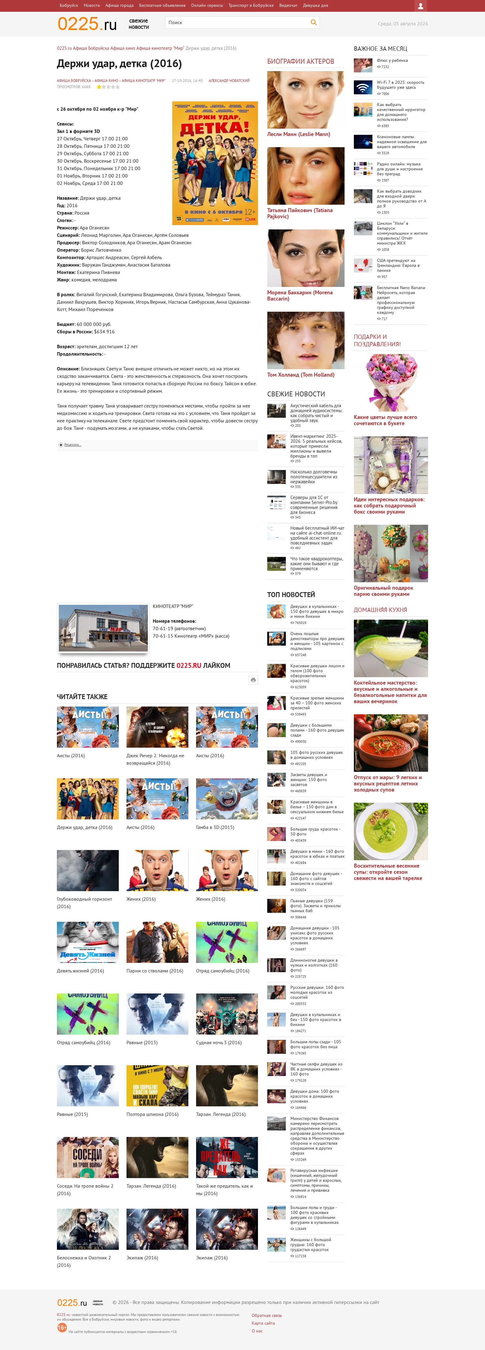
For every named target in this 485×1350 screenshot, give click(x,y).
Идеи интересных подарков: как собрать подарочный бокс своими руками (389, 506)
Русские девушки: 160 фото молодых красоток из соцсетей (317, 992)
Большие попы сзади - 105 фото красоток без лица (315, 1045)
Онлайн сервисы (207, 5)
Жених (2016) (141, 899)
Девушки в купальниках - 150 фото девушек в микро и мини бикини (317, 611)
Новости (92, 5)
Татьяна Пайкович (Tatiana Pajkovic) (300, 213)
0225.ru (63, 1315)
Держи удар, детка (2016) (84, 828)
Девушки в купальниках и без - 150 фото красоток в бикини (315, 1019)
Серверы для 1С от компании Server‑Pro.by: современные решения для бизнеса (314, 505)
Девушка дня (315, 5)
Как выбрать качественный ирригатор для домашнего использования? (401, 112)
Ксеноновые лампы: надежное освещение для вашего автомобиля (402, 142)
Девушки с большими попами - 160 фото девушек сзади (317, 730)
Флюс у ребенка (392, 60)
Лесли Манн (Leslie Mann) (298, 134)
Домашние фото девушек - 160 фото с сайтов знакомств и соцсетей (316, 878)
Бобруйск (69, 5)
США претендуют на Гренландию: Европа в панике (398, 265)
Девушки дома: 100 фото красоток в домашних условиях (314, 1096)
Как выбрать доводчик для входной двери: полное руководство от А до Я (401, 199)
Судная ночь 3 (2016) (219, 1043)
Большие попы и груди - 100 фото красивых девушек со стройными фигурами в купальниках (314, 1215)
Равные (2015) (142, 1043)
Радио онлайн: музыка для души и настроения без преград (400, 169)
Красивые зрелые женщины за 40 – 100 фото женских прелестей (317, 703)
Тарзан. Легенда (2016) (221, 1115)
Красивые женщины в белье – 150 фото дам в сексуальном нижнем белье (317, 807)
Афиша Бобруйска (74, 81)
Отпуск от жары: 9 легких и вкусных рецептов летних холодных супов (388, 784)
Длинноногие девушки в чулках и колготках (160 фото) (314, 965)
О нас (257, 1331)
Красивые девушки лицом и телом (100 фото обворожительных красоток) (317, 674)
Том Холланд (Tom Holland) (301, 375)
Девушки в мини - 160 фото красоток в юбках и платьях (317, 854)
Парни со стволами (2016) (155, 971)
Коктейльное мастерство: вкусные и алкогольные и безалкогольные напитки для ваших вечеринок (390, 692)
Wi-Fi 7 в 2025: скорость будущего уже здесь (400, 85)
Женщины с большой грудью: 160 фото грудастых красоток (310, 1245)
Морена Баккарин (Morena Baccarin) (300, 296)
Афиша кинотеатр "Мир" (144, 81)
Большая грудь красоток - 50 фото (315, 832)
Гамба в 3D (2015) (215, 828)
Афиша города (119, 5)
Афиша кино (106, 81)
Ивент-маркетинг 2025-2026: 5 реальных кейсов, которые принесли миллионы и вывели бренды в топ (316, 446)
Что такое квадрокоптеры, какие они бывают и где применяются (316, 564)
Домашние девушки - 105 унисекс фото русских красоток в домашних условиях (315, 936)
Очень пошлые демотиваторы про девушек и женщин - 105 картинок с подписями (317, 641)
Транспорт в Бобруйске (251, 5)
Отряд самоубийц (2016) (222, 971)
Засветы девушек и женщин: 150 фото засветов (308, 780)
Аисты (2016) (71, 756)
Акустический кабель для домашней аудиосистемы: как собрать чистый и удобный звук (316, 413)
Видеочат (288, 5)
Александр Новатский (229, 81)
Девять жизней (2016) (80, 971)
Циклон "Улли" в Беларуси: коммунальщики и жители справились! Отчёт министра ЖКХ (402, 233)
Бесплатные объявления (162, 5)
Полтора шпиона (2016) (152, 1115)
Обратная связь (267, 1315)
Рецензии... (72, 445)
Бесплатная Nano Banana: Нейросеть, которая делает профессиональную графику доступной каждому (401, 300)
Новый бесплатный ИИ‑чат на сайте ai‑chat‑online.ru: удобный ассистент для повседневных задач (317, 536)
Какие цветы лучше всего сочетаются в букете (385, 420)
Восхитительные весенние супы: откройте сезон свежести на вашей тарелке (388, 872)
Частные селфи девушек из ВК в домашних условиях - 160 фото (316, 1069)
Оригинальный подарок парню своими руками (383, 591)
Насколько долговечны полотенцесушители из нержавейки (313, 477)
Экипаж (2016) (142, 1258)
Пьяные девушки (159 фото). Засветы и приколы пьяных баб (315, 906)
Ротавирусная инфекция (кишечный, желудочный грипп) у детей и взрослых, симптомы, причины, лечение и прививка (315, 1180)
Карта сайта (263, 1323)
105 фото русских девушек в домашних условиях (316, 755)
